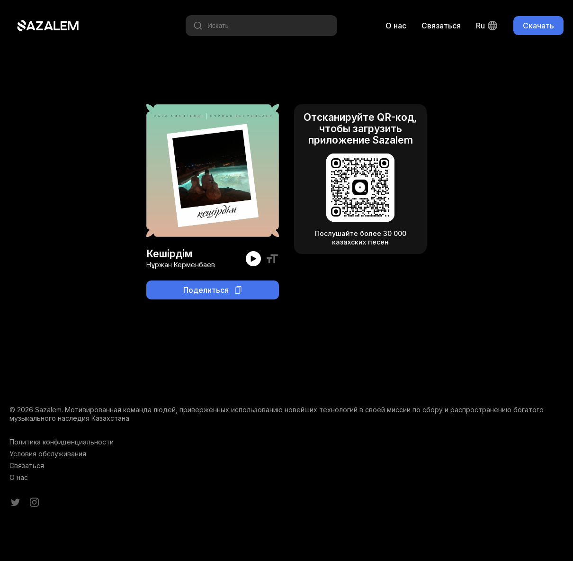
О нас (395, 25)
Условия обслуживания (47, 454)
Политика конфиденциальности (61, 442)
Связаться (441, 25)
